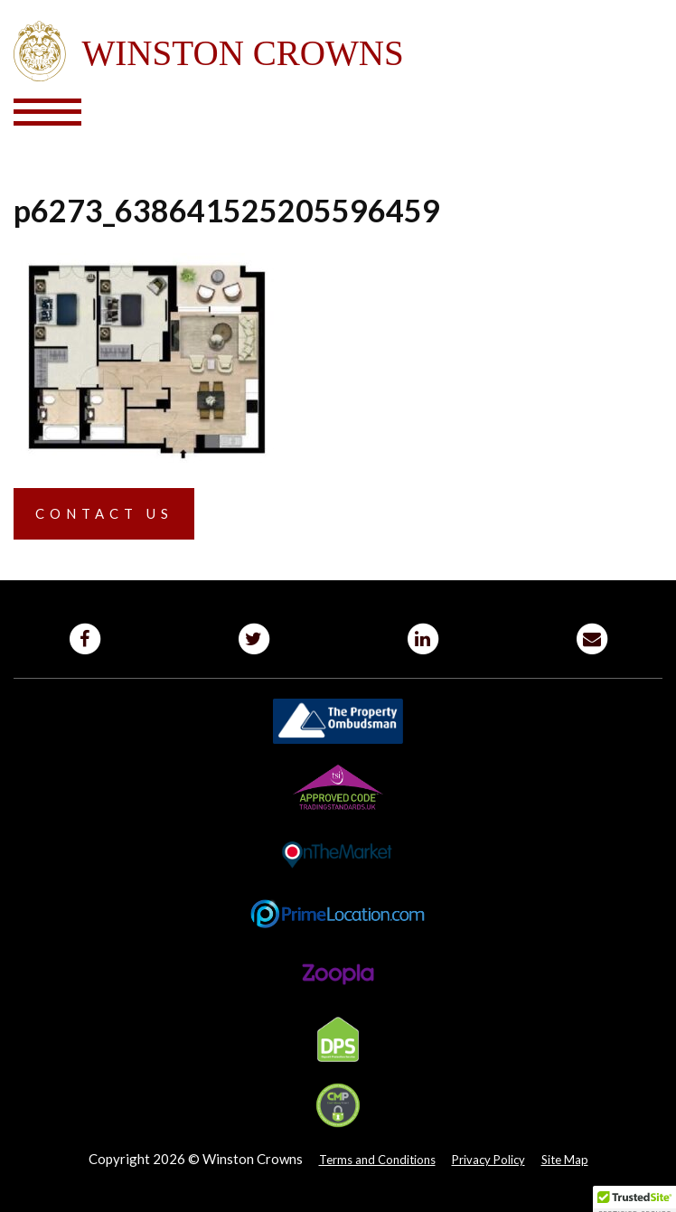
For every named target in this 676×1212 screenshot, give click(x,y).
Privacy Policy (488, 1159)
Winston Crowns (338, 51)
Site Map (564, 1159)
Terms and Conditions (377, 1159)
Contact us (104, 513)
